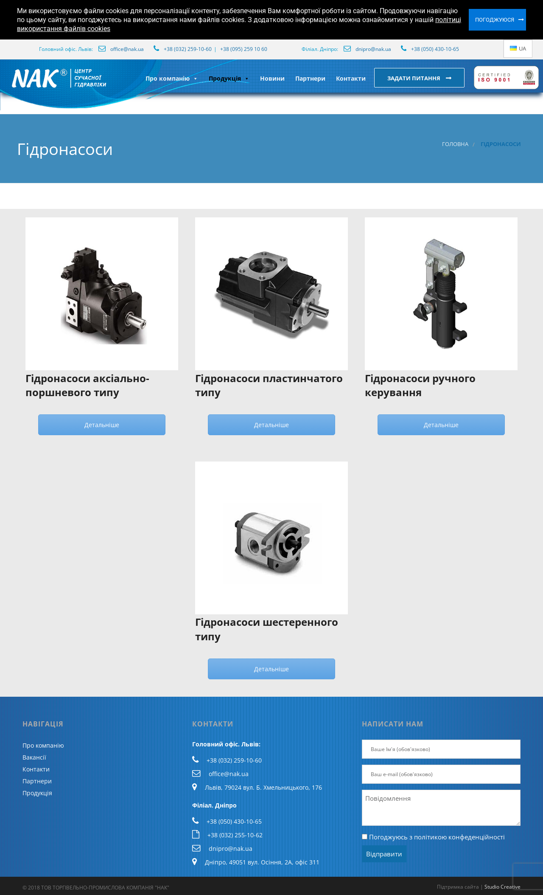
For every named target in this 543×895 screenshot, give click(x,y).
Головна (455, 144)
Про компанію (172, 78)
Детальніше (101, 425)
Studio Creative (502, 886)
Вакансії (34, 757)
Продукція (229, 78)
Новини (272, 78)
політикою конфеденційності (459, 837)
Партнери (310, 78)
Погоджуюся (494, 20)
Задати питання (414, 78)
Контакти (351, 78)
